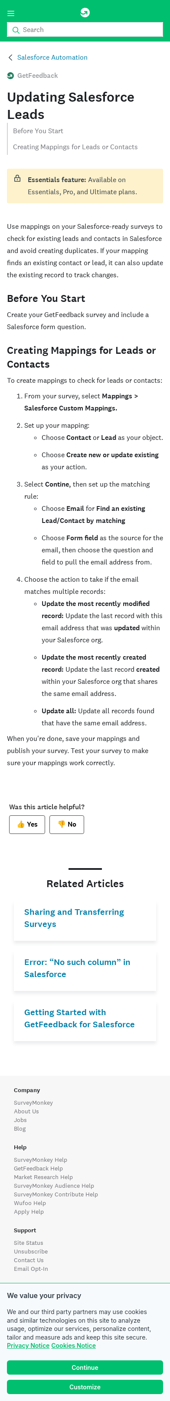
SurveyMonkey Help (40, 1160)
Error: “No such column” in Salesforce (77, 968)
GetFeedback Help (38, 1168)
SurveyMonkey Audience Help (54, 1185)
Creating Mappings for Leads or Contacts (75, 146)
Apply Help (29, 1211)
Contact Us (29, 1260)
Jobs (20, 1120)
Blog (20, 1128)
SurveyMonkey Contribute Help (56, 1194)
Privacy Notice (28, 1345)
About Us (26, 1111)
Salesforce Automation (52, 57)
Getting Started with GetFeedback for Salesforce (79, 1018)
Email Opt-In (31, 1269)
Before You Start (38, 130)
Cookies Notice (73, 1345)
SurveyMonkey (33, 1102)
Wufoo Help (30, 1203)
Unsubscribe (31, 1251)
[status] (85, 186)
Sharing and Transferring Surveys (74, 918)
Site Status (28, 1243)
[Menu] (11, 13)
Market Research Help (43, 1177)
